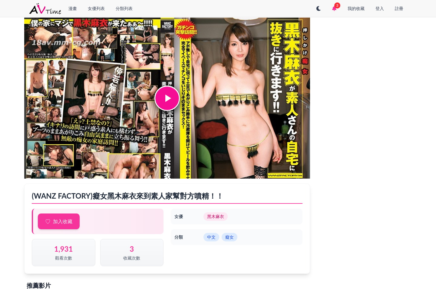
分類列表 (124, 8)
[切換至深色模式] (318, 8)
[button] (167, 98)
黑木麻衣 (215, 216)
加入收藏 (62, 221)
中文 (211, 237)
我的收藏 (356, 8)
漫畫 (72, 8)
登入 (379, 8)
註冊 (399, 8)
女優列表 (96, 8)
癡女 (229, 237)
